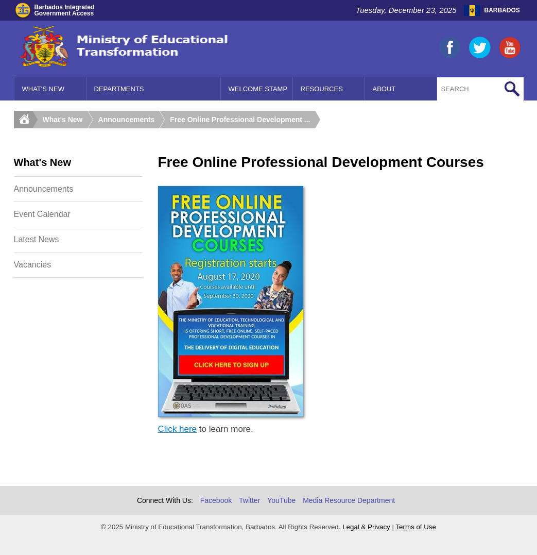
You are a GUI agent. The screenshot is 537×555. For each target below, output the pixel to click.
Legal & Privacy (366, 527)
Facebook (216, 500)
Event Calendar (42, 214)
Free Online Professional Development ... (240, 119)
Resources (322, 89)
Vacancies (32, 264)
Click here (177, 429)
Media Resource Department (349, 500)
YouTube (281, 500)
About (384, 89)
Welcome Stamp (258, 89)
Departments (119, 89)
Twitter (249, 500)
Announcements (126, 119)
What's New (43, 89)
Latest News (36, 239)
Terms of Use (415, 527)
